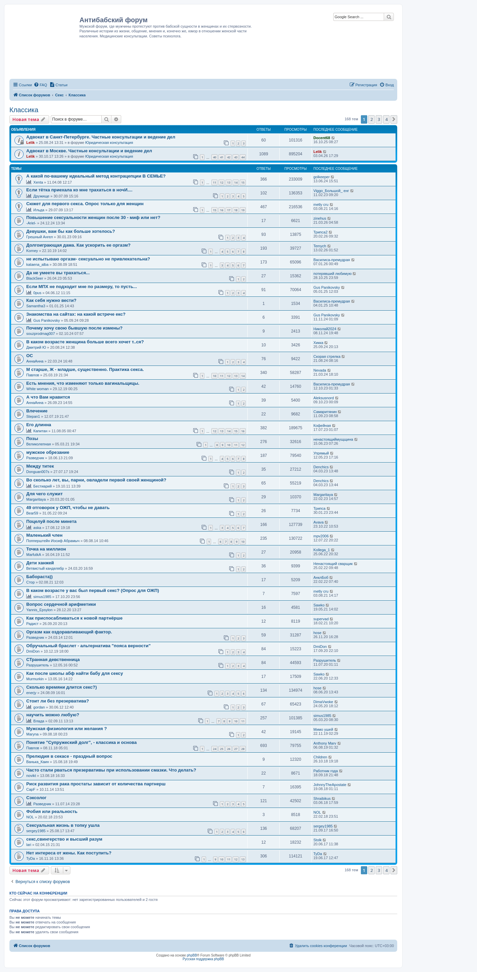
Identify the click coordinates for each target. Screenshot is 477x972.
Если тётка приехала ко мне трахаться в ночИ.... (79, 189)
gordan (39, 707)
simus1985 (42, 597)
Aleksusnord (323, 398)
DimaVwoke (323, 702)
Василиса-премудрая (331, 260)
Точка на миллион (46, 549)
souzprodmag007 (40, 334)
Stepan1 (33, 416)
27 (235, 749)
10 (214, 376)
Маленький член (44, 535)
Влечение (36, 410)
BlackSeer (34, 278)
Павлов (32, 375)
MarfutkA (33, 555)
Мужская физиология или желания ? (66, 728)
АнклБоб (320, 577)
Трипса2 (320, 232)
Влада (38, 721)
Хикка (318, 343)
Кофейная (322, 426)
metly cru (321, 204)
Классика (23, 110)
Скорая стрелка (326, 356)
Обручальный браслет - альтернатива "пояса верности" (88, 645)
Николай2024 (324, 329)
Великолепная (38, 444)
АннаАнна (34, 361)
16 (221, 210)
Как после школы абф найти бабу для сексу (74, 673)
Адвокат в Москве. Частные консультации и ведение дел (89, 150)
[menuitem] (40, 85)
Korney (32, 251)
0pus (37, 293)
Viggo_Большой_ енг (331, 191)
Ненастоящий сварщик (333, 564)
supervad (321, 619)
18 (235, 210)
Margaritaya (36, 499)
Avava (318, 522)
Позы (32, 438)
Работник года (325, 771)
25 (221, 749)
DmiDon (33, 651)
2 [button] (371, 119)
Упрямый (321, 453)
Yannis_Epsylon (39, 610)
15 (242, 182)
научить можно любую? (52, 714)
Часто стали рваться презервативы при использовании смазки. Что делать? (111, 770)
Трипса (319, 508)
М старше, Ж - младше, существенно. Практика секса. (85, 369)
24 (214, 749)
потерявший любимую (332, 274)
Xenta (38, 182)
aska (37, 528)
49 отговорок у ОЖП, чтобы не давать (68, 507)
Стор (30, 582)
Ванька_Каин (37, 762)
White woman (37, 389)
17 (228, 210)
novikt (31, 776)
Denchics (321, 467)
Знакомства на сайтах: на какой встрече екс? (76, 314)
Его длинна (38, 424)
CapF (30, 789)
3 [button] (379, 119)
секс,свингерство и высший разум (64, 839)
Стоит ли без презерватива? (57, 700)
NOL (30, 817)
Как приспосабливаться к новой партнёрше (74, 618)
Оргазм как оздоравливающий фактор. (69, 631)
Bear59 (32, 513)
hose (317, 633)
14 (235, 182)
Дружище (41, 196)
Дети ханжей (40, 562)
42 (228, 157)
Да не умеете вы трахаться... (58, 272)
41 (221, 157)
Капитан (40, 431)
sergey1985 (36, 831)
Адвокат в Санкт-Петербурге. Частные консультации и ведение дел (100, 136)
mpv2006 (321, 536)
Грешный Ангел (39, 237)
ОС (29, 355)
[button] (393, 119)
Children (320, 757)
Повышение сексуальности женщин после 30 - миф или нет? (93, 217)
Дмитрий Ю (36, 347)
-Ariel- (31, 223)
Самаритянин (325, 412)
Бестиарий (42, 486)
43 (235, 157)
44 (242, 157)
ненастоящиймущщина (333, 439)
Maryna (32, 734)
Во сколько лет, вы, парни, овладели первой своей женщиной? (96, 479)
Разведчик (35, 458)
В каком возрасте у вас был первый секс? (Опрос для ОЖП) (92, 590)
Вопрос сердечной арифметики (61, 604)
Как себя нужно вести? (51, 300)
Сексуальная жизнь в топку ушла (63, 825)
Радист (32, 624)
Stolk (317, 840)
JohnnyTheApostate (329, 785)
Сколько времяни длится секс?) (61, 687)
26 (228, 749)
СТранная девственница (53, 659)
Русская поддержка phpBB (203, 959)
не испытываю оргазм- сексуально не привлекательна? (88, 258)
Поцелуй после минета (51, 521)
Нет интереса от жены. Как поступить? (68, 852)
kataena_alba (37, 264)
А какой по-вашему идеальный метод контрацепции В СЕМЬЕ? (96, 176)
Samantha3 (35, 306)
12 (221, 182)
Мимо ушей (323, 729)
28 (242, 749)
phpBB (192, 955)
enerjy (31, 693)
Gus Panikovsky (326, 287)
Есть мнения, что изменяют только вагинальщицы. (82, 383)
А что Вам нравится (48, 397)
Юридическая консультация (109, 142)
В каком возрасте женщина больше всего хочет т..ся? (85, 341)
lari (28, 845)
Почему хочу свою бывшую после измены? (74, 328)
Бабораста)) (39, 576)
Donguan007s (37, 472)
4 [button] (386, 119)
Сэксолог (36, 797)
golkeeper (321, 177)
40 (214, 157)
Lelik (30, 142)
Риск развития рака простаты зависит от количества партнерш (96, 783)
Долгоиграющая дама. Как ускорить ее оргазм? (78, 245)
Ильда (38, 210)
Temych (319, 246)
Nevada (319, 370)
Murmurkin (35, 679)
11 (214, 182)
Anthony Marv (324, 743)
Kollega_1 (321, 550)
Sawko (319, 605)
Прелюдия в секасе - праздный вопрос (69, 756)
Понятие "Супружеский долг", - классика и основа (81, 742)
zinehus (319, 218)
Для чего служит (44, 493)
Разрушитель (37, 665)
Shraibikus (322, 798)
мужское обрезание (47, 452)
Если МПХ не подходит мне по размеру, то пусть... (81, 286)
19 (242, 210)
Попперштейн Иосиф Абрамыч (52, 541)
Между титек (40, 466)
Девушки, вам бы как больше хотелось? (70, 231)
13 (228, 182)
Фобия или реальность (51, 811)
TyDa (30, 858)
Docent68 (321, 138)
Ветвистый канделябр (45, 568)
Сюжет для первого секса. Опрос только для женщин (84, 203)
